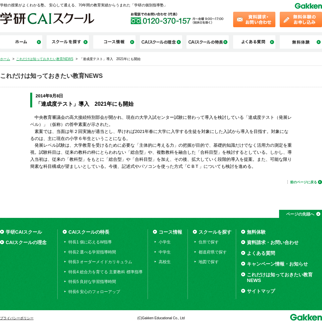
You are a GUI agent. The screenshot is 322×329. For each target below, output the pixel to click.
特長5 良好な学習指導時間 (92, 281)
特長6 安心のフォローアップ (94, 291)
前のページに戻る (303, 182)
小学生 (165, 242)
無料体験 (256, 232)
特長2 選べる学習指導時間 (92, 252)
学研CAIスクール (24, 232)
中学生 (165, 252)
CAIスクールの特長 (88, 232)
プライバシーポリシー (17, 318)
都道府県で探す (213, 252)
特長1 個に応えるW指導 (90, 242)
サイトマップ (261, 291)
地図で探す (209, 262)
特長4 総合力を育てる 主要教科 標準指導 (105, 272)
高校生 (165, 262)
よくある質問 (261, 253)
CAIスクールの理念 (26, 242)
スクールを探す (215, 232)
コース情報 (170, 232)
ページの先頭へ (300, 214)
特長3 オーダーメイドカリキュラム (100, 262)
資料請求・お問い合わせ (273, 242)
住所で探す (209, 242)
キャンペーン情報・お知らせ (277, 264)
